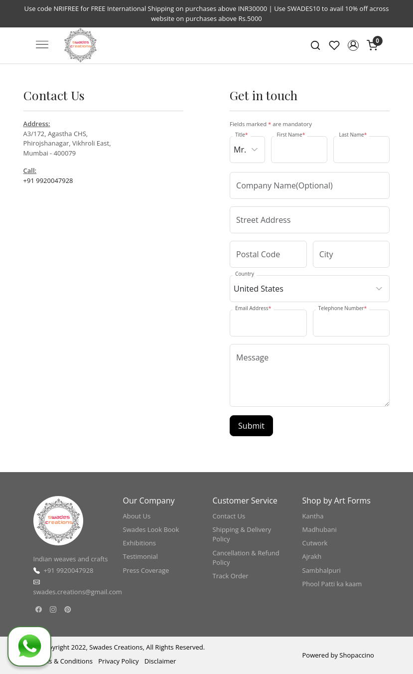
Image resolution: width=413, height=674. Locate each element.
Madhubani (319, 529)
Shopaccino (356, 655)
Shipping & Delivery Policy (242, 534)
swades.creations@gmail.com (77, 591)
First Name (290, 134)
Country (244, 273)
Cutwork (315, 542)
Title (241, 134)
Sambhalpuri (321, 570)
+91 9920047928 (48, 180)
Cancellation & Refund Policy (246, 557)
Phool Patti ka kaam (332, 583)
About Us (137, 515)
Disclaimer (160, 661)
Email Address (253, 308)
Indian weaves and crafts (70, 558)
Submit (251, 425)
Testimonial (140, 556)
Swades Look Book (151, 529)
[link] (315, 45)
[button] (353, 45)
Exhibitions (139, 542)
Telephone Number (342, 308)
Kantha (313, 515)
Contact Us (229, 515)
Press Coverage (146, 570)
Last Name (353, 134)
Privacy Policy (118, 661)
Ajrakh (312, 556)
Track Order (231, 575)
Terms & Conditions (63, 661)
